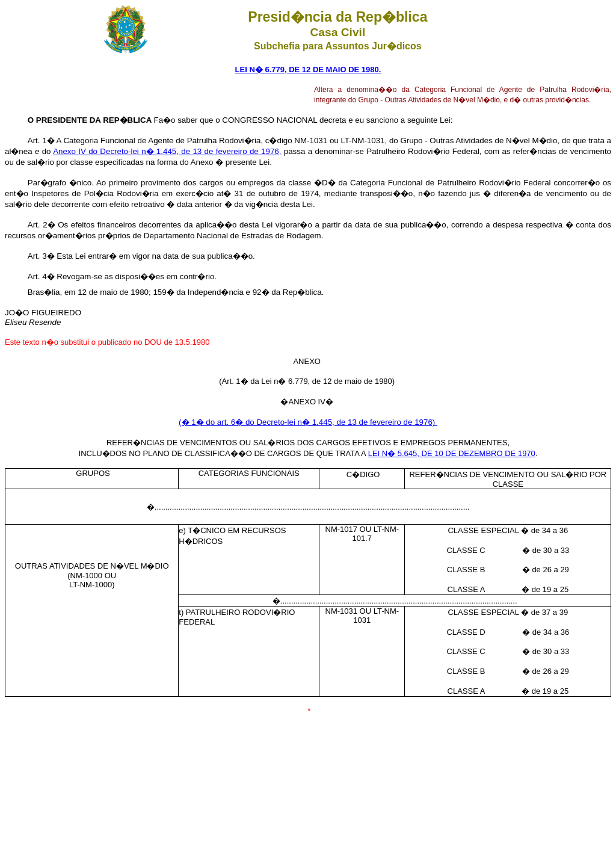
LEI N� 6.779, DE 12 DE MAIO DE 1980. (308, 69)
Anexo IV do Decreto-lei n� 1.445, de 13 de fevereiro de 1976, (167, 151)
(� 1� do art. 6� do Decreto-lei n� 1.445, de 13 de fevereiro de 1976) (308, 422)
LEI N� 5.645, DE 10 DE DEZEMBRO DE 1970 (451, 453)
